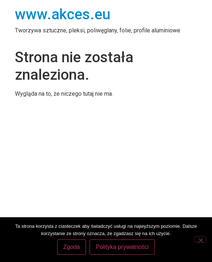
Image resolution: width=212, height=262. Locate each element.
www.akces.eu (62, 14)
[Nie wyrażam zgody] (200, 239)
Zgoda (71, 247)
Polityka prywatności (122, 247)
